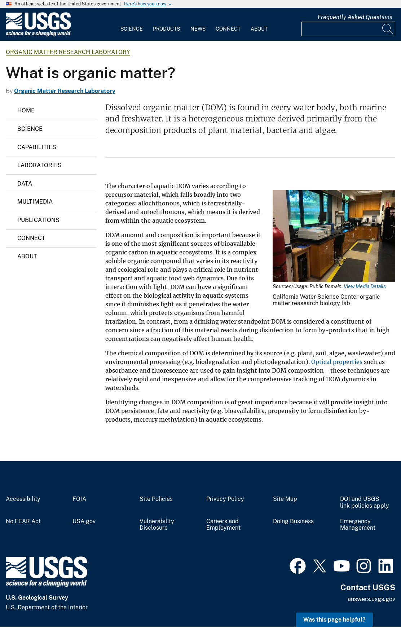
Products (166, 29)
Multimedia (35, 201)
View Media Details (365, 286)
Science (131, 29)
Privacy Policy (225, 499)
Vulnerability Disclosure (157, 525)
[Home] (38, 34)
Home (26, 110)
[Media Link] (334, 237)
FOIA (79, 499)
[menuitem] (131, 24)
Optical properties (336, 361)
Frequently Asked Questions (355, 17)
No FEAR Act (23, 521)
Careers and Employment (223, 525)
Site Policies (156, 499)
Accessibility (23, 499)
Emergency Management (357, 525)
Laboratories (39, 165)
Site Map (285, 499)
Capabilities (36, 147)
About (259, 29)
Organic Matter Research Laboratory (68, 52)
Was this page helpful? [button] (334, 619)
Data (24, 183)
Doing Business (293, 521)
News (198, 29)
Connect (228, 29)
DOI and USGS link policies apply (364, 502)
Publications (38, 220)
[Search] (388, 29)
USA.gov (84, 521)
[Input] (348, 29)
